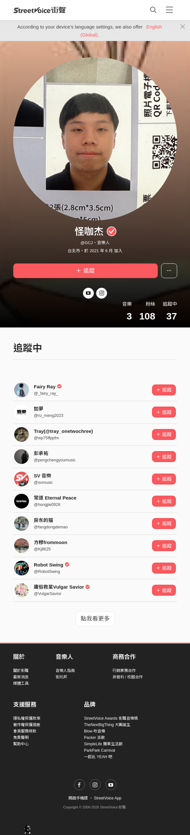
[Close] (183, 27)
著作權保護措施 (26, 725)
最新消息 (21, 677)
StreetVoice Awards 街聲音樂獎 (111, 718)
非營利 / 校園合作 (128, 677)
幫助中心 (21, 744)
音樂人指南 (65, 670)
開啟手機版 (78, 798)
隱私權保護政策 (26, 718)
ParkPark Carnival (99, 750)
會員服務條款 (24, 731)
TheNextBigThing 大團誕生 (107, 725)
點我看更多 (95, 619)
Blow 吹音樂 (94, 731)
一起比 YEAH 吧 (98, 757)
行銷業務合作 (124, 670)
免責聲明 (21, 737)
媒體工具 (21, 683)
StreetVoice (39, 10)
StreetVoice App (107, 798)
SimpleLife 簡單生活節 (103, 744)
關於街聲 (21, 670)
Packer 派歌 (94, 737)
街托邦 (61, 677)
